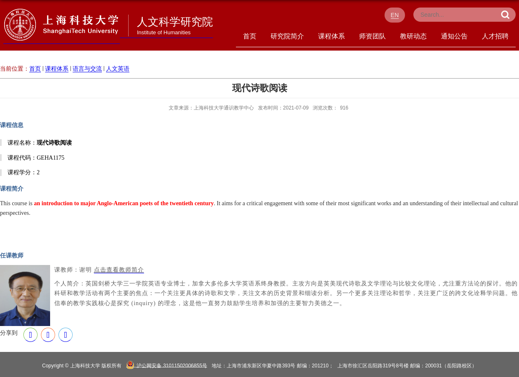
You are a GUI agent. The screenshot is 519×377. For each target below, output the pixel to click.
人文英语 (117, 68)
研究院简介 (287, 36)
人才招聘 (495, 36)
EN (395, 15)
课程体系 (331, 36)
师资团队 (372, 36)
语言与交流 (87, 68)
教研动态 (413, 36)
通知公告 (454, 36)
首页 (249, 36)
